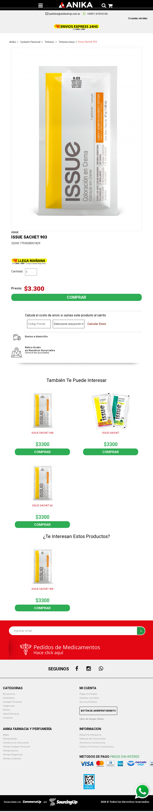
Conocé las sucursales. (37, 352)
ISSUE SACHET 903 (42, 588)
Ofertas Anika (10, 739)
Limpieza (8, 718)
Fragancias (8, 706)
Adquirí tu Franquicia (90, 735)
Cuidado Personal (12, 702)
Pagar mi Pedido (88, 694)
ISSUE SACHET (110, 432)
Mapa (6, 735)
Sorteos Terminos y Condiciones (96, 746)
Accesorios (9, 694)
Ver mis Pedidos (88, 702)
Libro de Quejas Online (91, 719)
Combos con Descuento (16, 742)
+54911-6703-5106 (95, 13)
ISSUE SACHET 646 (42, 432)
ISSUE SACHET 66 (42, 505)
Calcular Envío (96, 323)
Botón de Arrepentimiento (98, 710)
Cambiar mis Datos (89, 698)
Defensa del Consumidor (92, 739)
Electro (6, 710)
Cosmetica (8, 698)
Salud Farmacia (11, 714)
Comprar (42, 452)
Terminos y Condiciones (92, 742)
